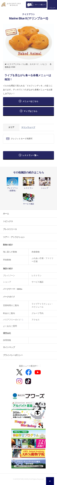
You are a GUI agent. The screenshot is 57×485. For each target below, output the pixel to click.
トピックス (8, 221)
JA (50, 481)
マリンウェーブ (28, 127)
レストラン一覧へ (30, 155)
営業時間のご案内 (11, 305)
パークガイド (9, 297)
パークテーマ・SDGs (12, 289)
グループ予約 (37, 313)
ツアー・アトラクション (14, 237)
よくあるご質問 (10, 326)
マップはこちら (31, 111)
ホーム (6, 213)
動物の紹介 (8, 245)
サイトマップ (9, 347)
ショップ (7, 282)
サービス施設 (37, 282)
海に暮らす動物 (10, 252)
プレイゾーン (9, 275)
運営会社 (7, 333)
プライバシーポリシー (13, 355)
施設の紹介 (8, 268)
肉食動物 (36, 252)
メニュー (52, 7)
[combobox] (50, 481)
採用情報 (7, 340)
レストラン (36, 275)
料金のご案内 (9, 313)
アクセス (36, 320)
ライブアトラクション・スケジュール (42, 305)
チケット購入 (39, 4)
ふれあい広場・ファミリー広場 (42, 260)
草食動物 (7, 260)
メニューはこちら (30, 101)
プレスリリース (10, 229)
